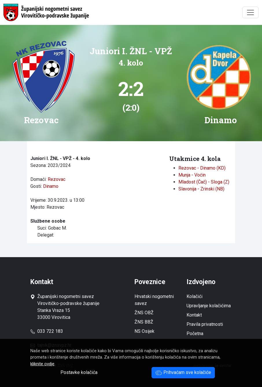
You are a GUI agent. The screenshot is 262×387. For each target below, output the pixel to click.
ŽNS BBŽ (143, 322)
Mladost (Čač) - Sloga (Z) (203, 182)
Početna (195, 333)
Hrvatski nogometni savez (154, 300)
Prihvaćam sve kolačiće (183, 372)
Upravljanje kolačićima (209, 305)
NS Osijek (144, 331)
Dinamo (50, 186)
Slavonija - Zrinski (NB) (201, 189)
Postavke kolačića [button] (78, 372)
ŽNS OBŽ (144, 312)
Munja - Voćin (192, 175)
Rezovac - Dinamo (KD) (202, 168)
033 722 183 (46, 331)
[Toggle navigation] (250, 12)
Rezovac (56, 179)
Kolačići (194, 296)
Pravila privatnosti (205, 324)
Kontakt (194, 315)
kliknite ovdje (42, 363)
